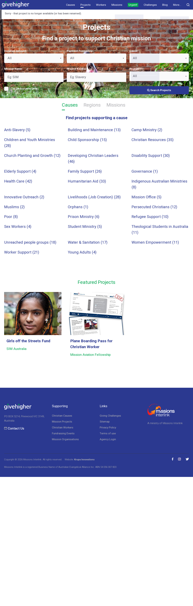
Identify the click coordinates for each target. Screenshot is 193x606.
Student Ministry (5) (85, 226)
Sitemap (105, 422)
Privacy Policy (108, 428)
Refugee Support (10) (150, 217)
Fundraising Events (63, 433)
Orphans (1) (78, 207)
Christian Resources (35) (153, 140)
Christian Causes (62, 416)
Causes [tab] (70, 105)
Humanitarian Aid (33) (87, 181)
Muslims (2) (14, 207)
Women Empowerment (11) (155, 242)
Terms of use (108, 433)
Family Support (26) (85, 171)
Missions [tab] (116, 105)
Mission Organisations (65, 439)
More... (177, 5)
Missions (116, 5)
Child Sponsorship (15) (87, 140)
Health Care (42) (18, 181)
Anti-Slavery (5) (17, 130)
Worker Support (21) (21, 252)
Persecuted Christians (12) (154, 207)
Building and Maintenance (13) (94, 130)
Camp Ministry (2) (147, 130)
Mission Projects (62, 422)
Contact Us (16, 428)
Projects (85, 5)
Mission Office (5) (146, 197)
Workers (101, 5)
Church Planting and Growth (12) (32, 155)
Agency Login (108, 439)
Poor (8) (11, 217)
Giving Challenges (110, 416)
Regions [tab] (92, 105)
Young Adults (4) (82, 252)
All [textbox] (9, 58)
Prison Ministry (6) (83, 217)
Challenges (150, 5)
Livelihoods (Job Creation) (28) (94, 197)
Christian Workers (62, 428)
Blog (165, 5)
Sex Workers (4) (17, 226)
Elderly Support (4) (20, 171)
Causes (70, 5)
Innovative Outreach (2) (24, 197)
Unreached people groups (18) (30, 242)
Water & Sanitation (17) (87, 242)
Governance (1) (145, 171)
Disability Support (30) (151, 155)
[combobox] (34, 58)
